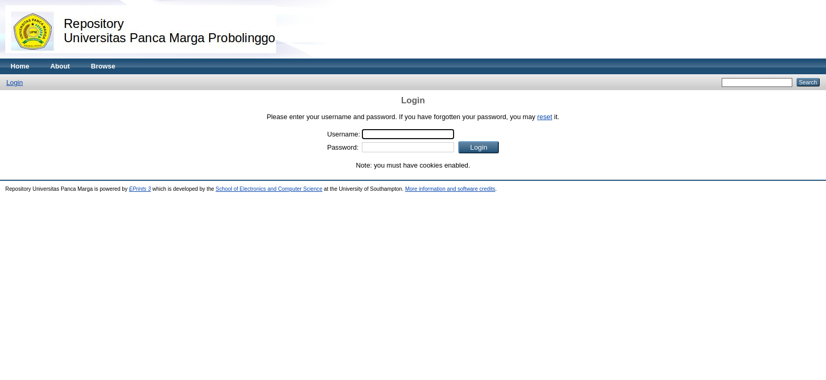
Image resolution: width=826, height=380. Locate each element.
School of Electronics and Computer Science (268, 189)
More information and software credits (450, 189)
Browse (103, 66)
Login (14, 82)
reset (544, 117)
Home (20, 66)
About (60, 66)
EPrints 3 (140, 189)
